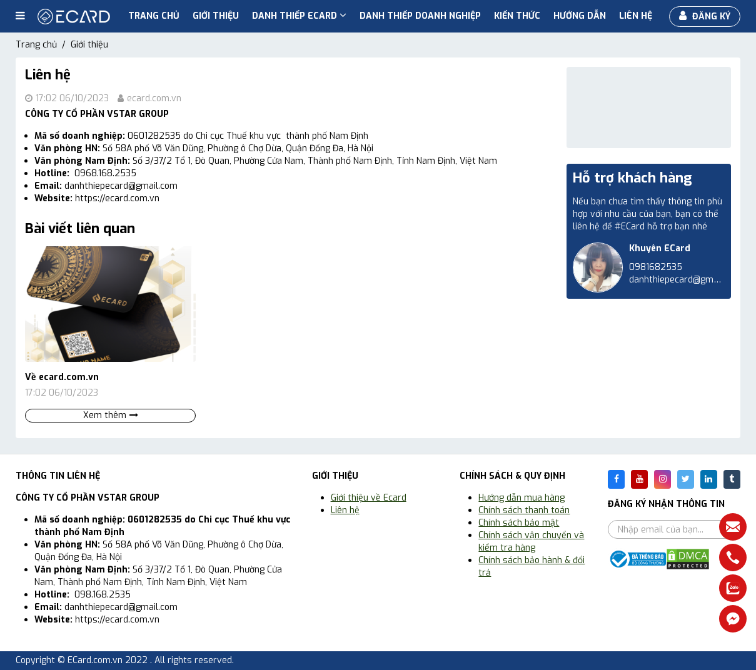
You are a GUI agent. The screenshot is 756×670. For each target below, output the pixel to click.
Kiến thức (517, 16)
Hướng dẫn (579, 16)
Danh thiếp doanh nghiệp (420, 16)
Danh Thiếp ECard (299, 15)
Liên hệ (635, 16)
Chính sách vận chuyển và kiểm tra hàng (531, 541)
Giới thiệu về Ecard (368, 498)
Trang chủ (153, 16)
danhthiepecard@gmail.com (685, 280)
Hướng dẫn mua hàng (521, 498)
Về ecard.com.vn (62, 377)
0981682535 (655, 267)
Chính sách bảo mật (518, 523)
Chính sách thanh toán (524, 510)
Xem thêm (110, 415)
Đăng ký (704, 16)
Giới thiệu (216, 16)
